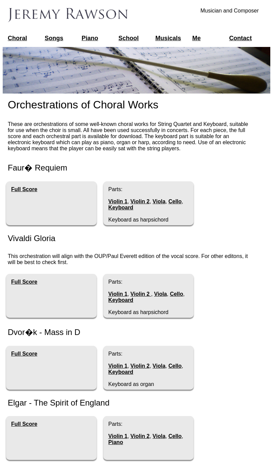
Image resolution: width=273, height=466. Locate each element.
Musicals (168, 38)
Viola (159, 201)
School (129, 38)
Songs (54, 38)
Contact (240, 38)
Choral (17, 38)
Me (196, 38)
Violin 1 (118, 201)
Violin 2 (140, 201)
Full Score (24, 189)
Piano (89, 38)
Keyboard (120, 207)
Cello (174, 201)
